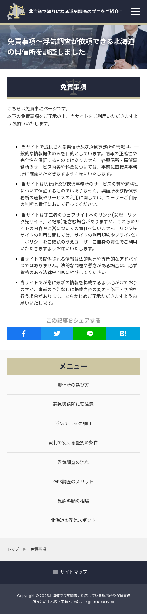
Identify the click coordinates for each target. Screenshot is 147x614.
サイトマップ (73, 572)
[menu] (135, 11)
